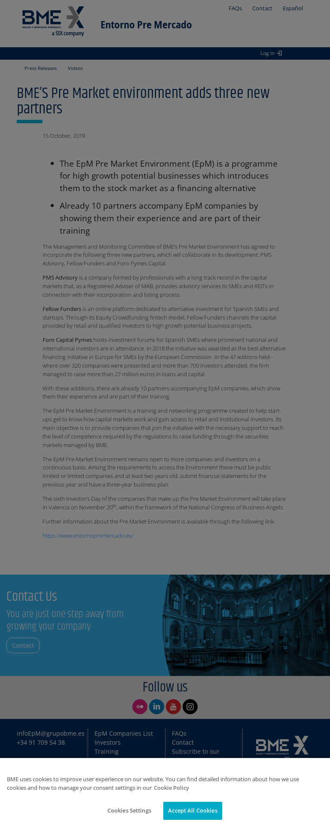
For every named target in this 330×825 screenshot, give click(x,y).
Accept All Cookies (192, 810)
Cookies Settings (129, 810)
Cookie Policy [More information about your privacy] (171, 788)
